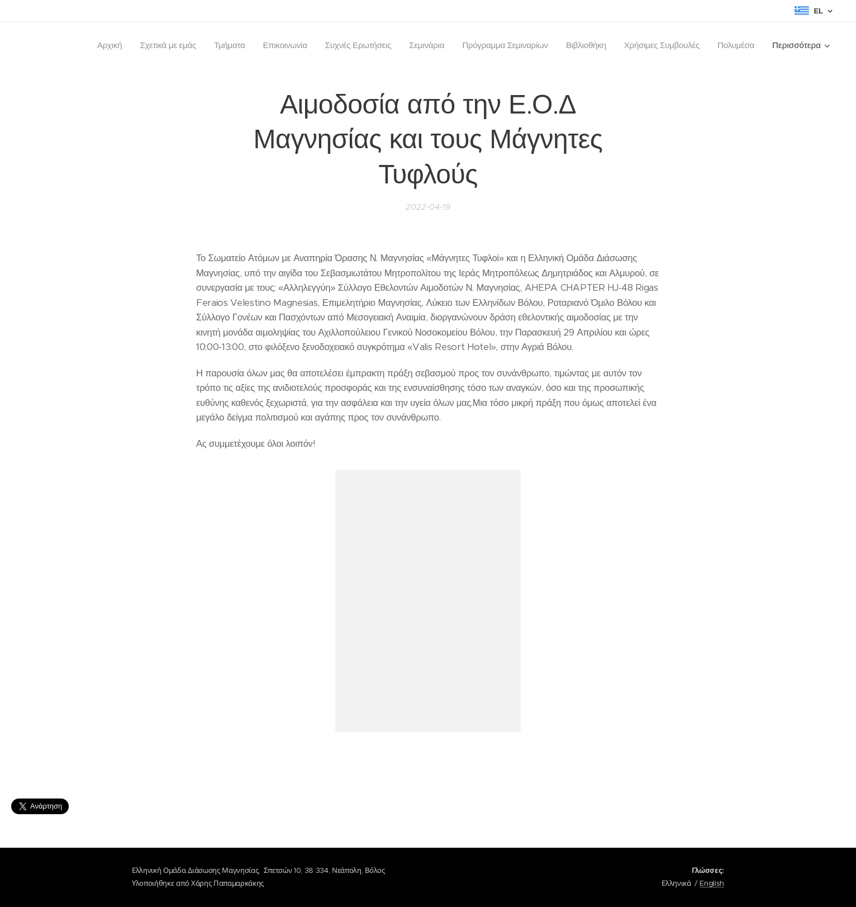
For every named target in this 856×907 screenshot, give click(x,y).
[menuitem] (94, 45)
